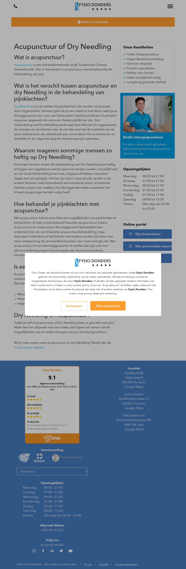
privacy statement (94, 293)
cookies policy (80, 285)
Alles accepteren (108, 306)
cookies (139, 276)
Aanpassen (74, 306)
